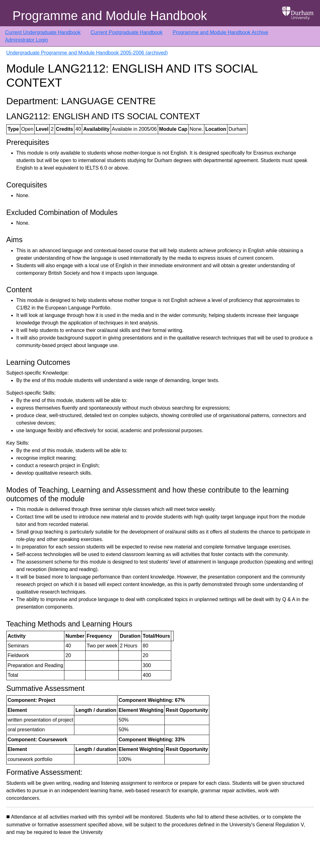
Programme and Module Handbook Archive (220, 32)
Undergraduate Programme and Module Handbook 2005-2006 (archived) (87, 52)
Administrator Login (26, 40)
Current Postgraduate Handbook (126, 32)
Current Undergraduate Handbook (43, 32)
